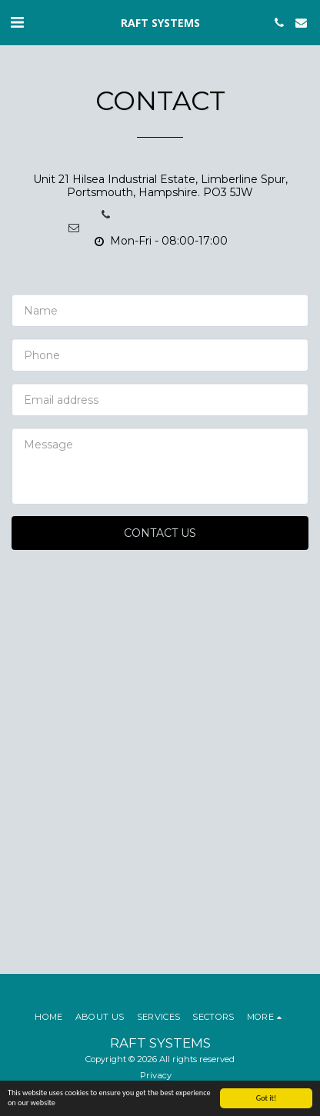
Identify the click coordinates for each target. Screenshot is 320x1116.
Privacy (156, 1075)
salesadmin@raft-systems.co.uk (160, 227)
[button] (17, 22)
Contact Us (160, 533)
